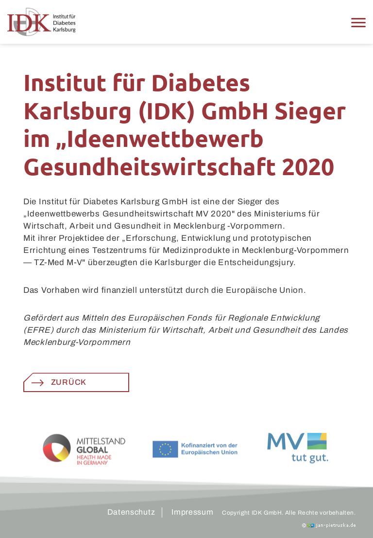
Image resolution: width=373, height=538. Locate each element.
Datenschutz (131, 512)
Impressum (192, 512)
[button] (358, 22)
